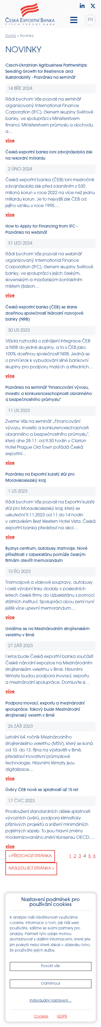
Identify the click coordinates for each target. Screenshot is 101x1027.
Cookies (41, 1016)
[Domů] (30, 14)
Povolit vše (50, 966)
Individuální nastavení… (51, 1000)
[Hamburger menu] (73, 20)
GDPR (62, 1016)
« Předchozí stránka (30, 856)
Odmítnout (50, 983)
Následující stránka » (31, 869)
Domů (10, 36)
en (90, 20)
